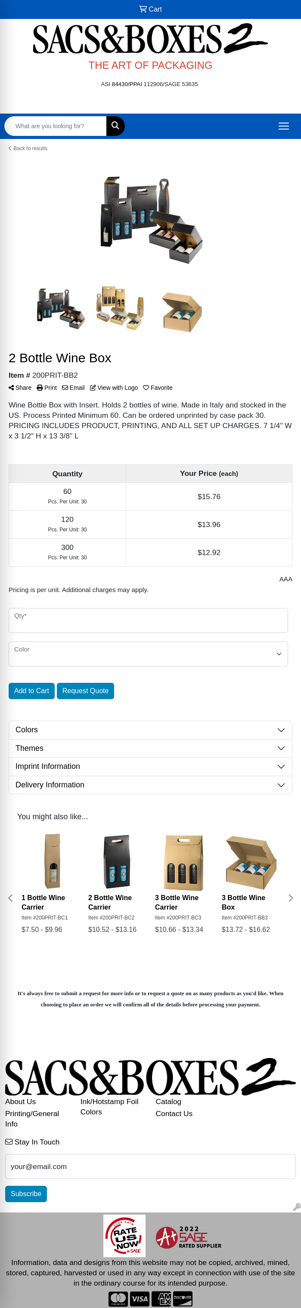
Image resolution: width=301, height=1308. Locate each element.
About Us (20, 1101)
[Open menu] (283, 126)
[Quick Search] (55, 126)
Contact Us (174, 1113)
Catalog (169, 1101)
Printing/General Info (32, 1118)
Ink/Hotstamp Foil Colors (110, 1106)
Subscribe (26, 1193)
